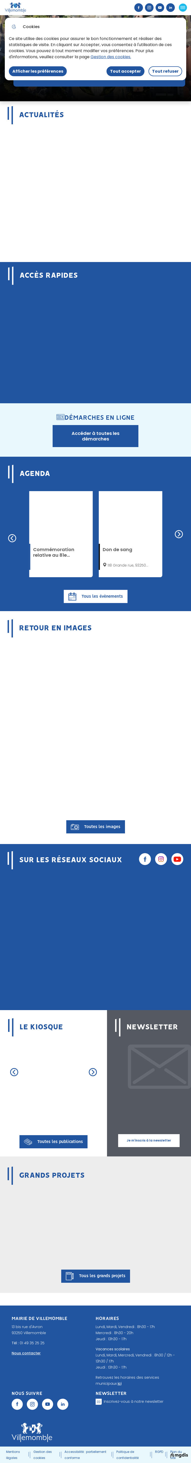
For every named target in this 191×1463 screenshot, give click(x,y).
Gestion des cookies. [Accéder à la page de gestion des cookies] (111, 57)
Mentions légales (13, 1455)
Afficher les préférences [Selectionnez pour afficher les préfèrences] (37, 71)
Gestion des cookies (42, 1455)
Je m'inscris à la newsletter (149, 1140)
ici (119, 1383)
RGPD (159, 1452)
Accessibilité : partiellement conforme (85, 1455)
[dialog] (95, 49)
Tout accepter (125, 71)
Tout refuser (165, 71)
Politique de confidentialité (127, 1455)
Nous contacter (26, 1353)
